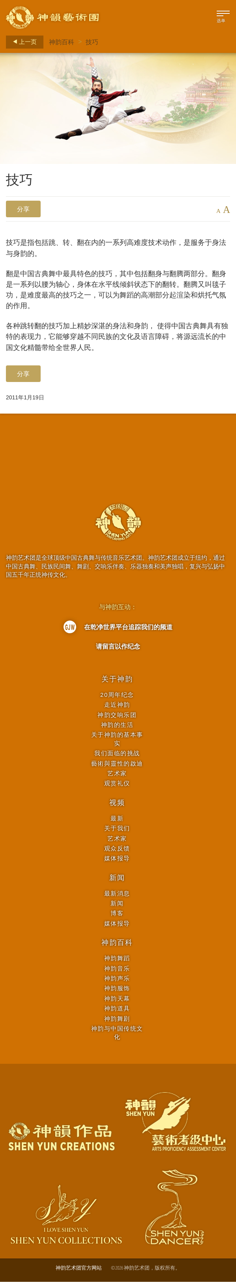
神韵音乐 (117, 971)
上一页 (22, 42)
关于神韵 (117, 682)
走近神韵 (117, 707)
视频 (117, 806)
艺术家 (117, 776)
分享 (23, 209)
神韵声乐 (117, 981)
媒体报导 (117, 861)
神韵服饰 (117, 991)
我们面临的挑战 (117, 756)
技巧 (92, 42)
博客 (117, 916)
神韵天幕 (117, 1001)
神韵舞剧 (117, 1021)
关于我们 (117, 831)
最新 (117, 821)
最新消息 (117, 896)
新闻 (117, 881)
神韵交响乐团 (117, 717)
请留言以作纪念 (118, 649)
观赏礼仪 (117, 786)
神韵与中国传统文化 (117, 1035)
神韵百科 (61, 42)
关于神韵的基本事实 (117, 741)
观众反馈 (117, 851)
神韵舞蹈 (117, 961)
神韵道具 (117, 1011)
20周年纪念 (117, 697)
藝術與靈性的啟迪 (117, 766)
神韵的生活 (117, 727)
